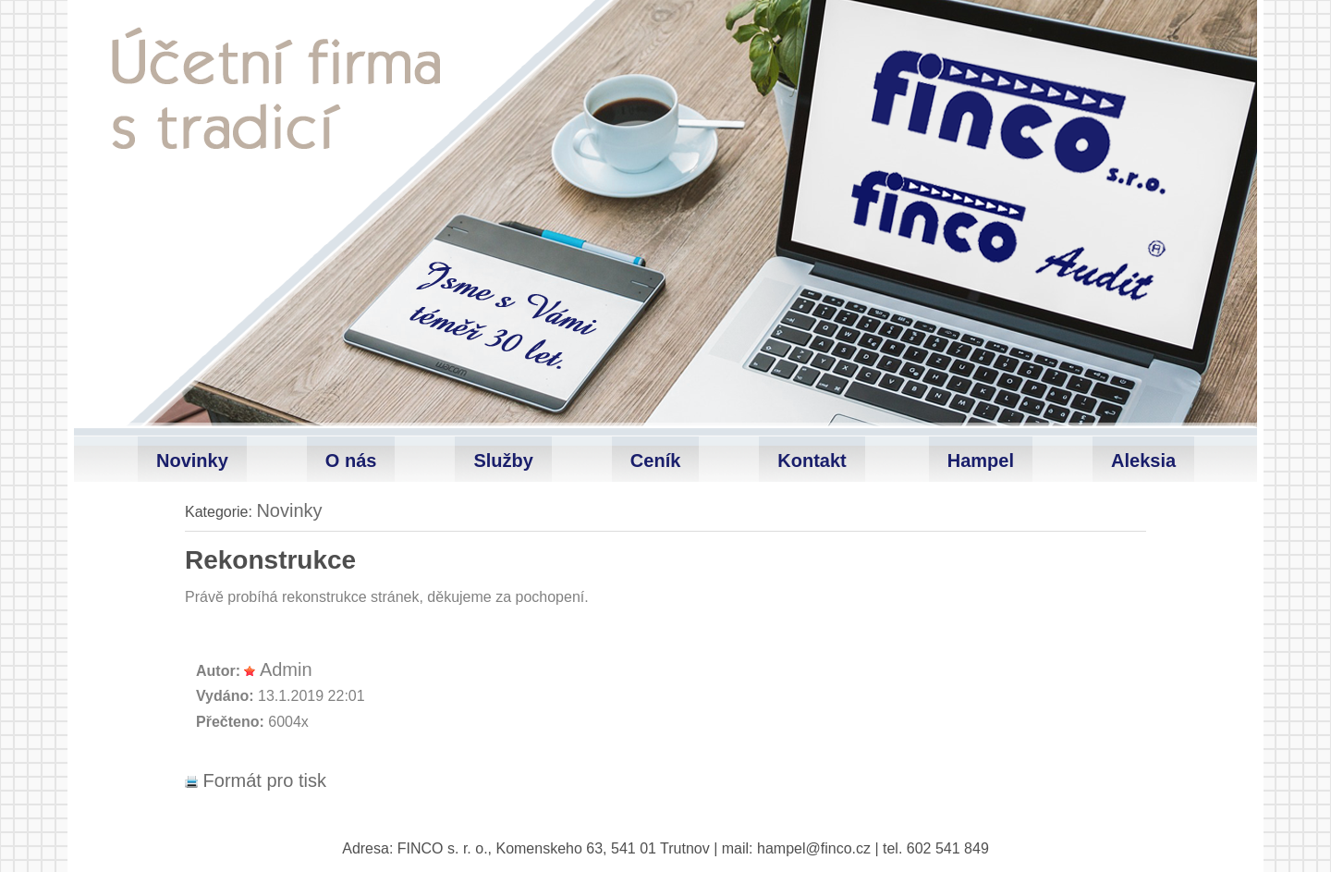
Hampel (980, 460)
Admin (286, 669)
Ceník (655, 460)
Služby (502, 460)
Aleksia (1143, 460)
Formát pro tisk (255, 780)
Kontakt (811, 460)
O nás (351, 460)
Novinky (192, 460)
